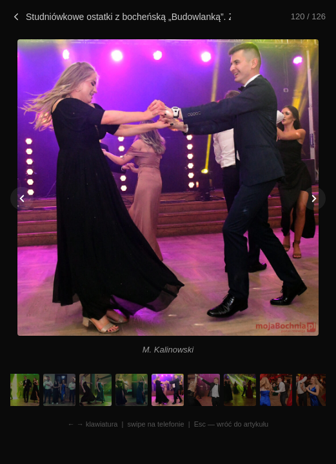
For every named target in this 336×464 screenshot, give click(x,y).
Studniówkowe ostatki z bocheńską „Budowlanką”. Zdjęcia (120, 17)
